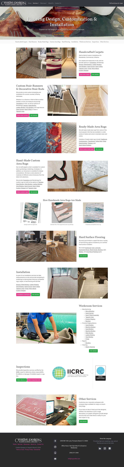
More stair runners (22, 115)
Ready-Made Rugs (43, 42)
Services (36, 3)
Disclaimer (37, 449)
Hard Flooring (66, 42)
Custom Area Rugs (55, 42)
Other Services (104, 42)
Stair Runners (33, 42)
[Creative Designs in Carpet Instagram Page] (105, 448)
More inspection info (34, 380)
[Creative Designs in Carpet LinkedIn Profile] (100, 448)
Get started (95, 74)
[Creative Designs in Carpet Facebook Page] (110, 448)
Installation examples (23, 294)
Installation (74, 42)
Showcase (43, 3)
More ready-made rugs (86, 149)
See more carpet (85, 74)
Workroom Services (85, 42)
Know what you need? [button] (62, 34)
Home (30, 3)
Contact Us (58, 3)
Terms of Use (20, 449)
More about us (21, 380)
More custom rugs (22, 192)
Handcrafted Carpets (21, 42)
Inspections (95, 42)
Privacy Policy (29, 449)
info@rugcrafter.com (74, 458)
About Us (50, 3)
